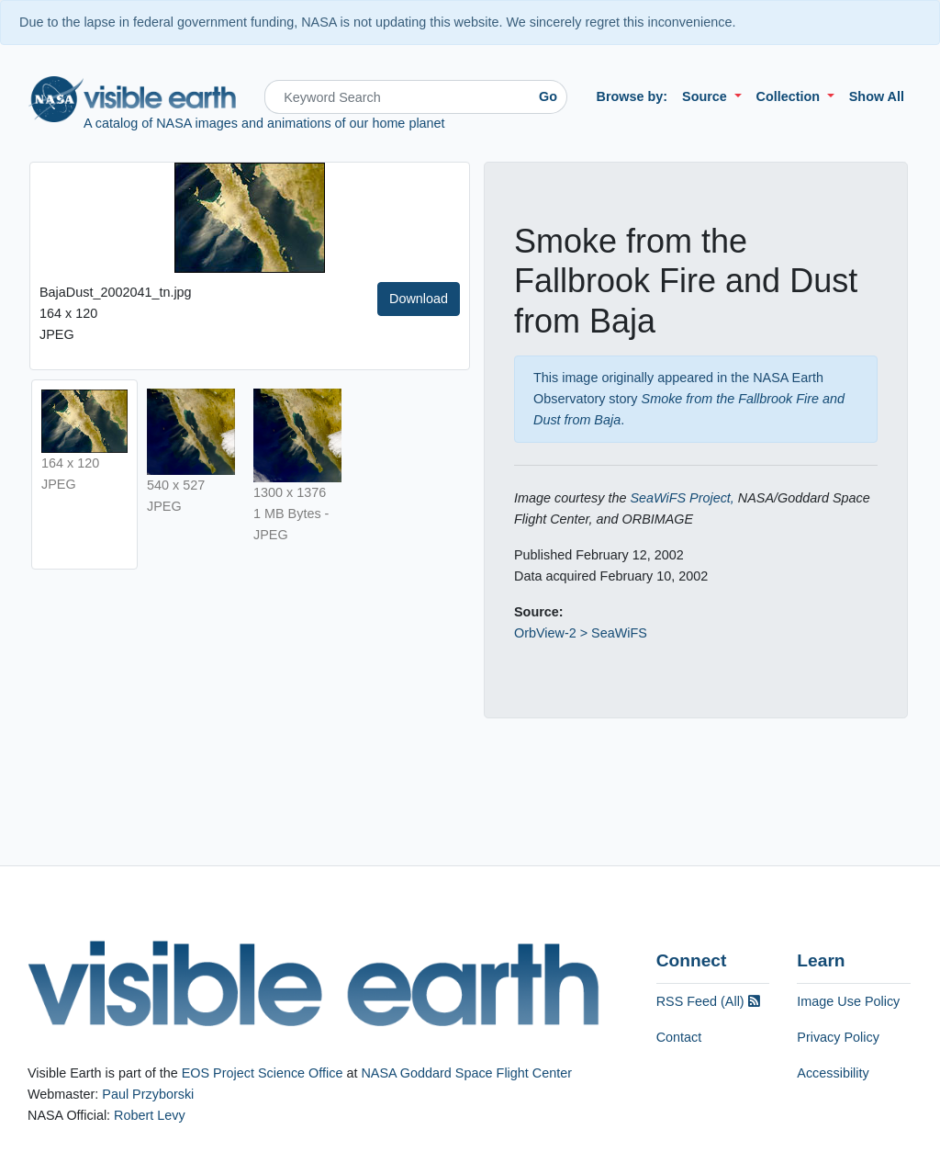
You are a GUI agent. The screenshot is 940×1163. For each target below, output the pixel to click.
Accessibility (832, 1073)
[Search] (397, 97)
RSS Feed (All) (708, 1001)
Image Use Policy (848, 1001)
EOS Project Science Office (262, 1073)
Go (548, 96)
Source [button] (706, 96)
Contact (679, 1037)
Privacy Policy (838, 1037)
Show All (876, 96)
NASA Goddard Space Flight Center (466, 1073)
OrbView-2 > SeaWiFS (580, 633)
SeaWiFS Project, (681, 498)
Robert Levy (149, 1115)
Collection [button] (790, 96)
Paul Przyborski (148, 1094)
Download (418, 298)
